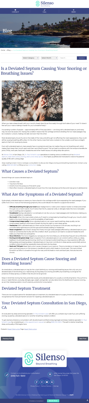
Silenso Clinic (8, 154)
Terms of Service (46, 386)
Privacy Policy (35, 386)
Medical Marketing (39, 395)
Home (3, 50)
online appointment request (34, 322)
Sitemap (55, 386)
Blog (9, 50)
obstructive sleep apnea (34, 157)
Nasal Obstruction (14, 329)
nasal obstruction (14, 157)
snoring (23, 157)
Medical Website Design (58, 395)
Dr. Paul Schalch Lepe (32, 154)
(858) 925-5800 (56, 322)
